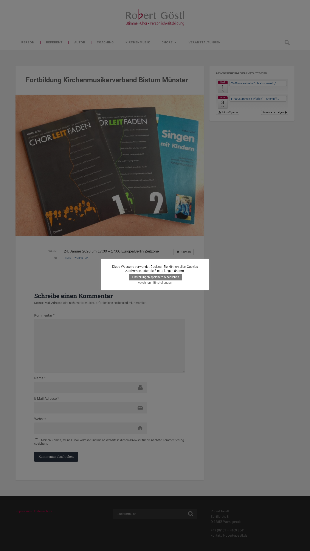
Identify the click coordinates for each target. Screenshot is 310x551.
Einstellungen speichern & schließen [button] (155, 277)
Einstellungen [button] (162, 283)
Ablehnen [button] (144, 283)
